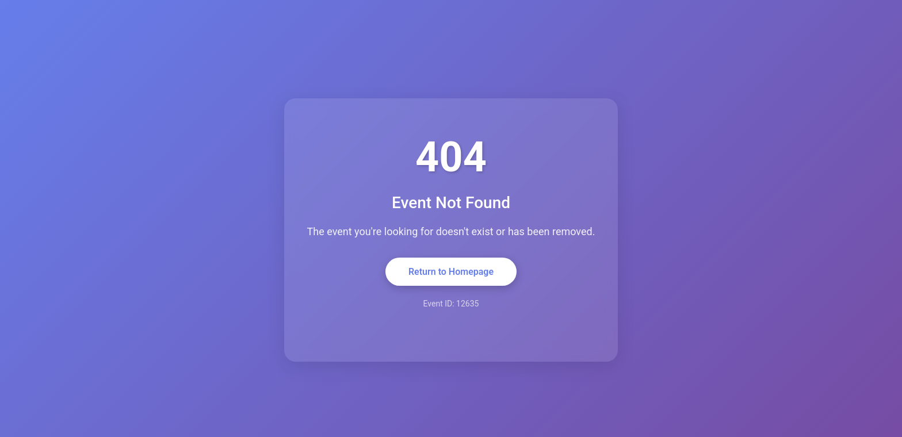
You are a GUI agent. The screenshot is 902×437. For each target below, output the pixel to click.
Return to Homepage (451, 271)
